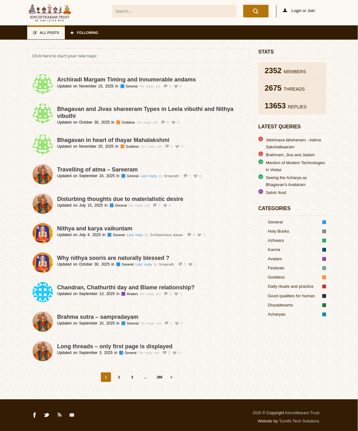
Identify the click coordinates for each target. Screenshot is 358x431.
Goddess (129, 122)
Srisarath (171, 175)
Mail (72, 416)
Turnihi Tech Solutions (299, 421)
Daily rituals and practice (297, 286)
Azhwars (297, 240)
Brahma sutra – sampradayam (98, 317)
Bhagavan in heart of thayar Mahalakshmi (113, 140)
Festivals (297, 268)
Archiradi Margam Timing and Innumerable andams (126, 79)
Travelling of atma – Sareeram (97, 169)
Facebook (35, 416)
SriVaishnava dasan (166, 234)
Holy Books (297, 231)
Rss (60, 416)
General (132, 86)
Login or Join (299, 10)
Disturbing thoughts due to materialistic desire (120, 199)
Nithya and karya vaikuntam (95, 228)
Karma (297, 249)
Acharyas (297, 314)
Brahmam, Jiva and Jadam (290, 154)
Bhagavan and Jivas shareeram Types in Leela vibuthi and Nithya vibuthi (145, 112)
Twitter (47, 416)
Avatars (133, 294)
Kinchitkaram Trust (302, 412)
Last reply (149, 176)
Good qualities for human (297, 295)
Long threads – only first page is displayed (115, 346)
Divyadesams (297, 305)
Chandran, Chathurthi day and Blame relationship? (126, 287)
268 (159, 377)
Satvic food (276, 192)
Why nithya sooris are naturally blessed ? (113, 258)
